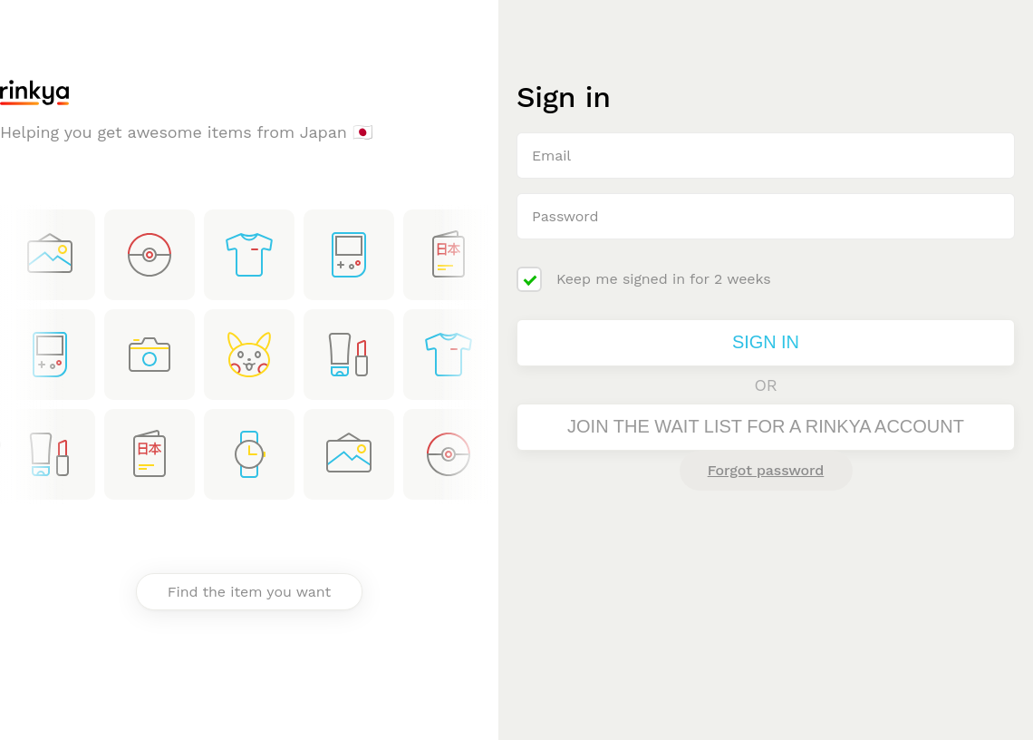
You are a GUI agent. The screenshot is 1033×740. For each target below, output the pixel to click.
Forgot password (766, 470)
